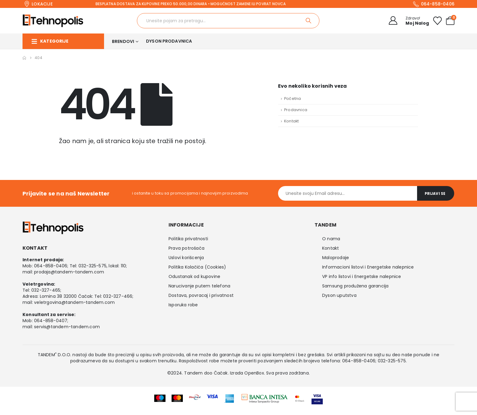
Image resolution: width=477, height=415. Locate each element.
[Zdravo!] (407, 21)
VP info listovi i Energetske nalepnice (361, 276)
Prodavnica (295, 109)
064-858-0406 (50, 266)
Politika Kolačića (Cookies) (197, 267)
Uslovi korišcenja (186, 258)
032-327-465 (45, 290)
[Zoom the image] (265, 398)
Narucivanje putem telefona (199, 286)
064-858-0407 (50, 321)
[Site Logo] (53, 20)
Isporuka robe (183, 305)
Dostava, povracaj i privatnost (201, 295)
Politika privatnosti (188, 239)
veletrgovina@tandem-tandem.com (74, 302)
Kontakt (291, 121)
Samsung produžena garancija (355, 286)
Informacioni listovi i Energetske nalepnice (368, 267)
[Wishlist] (437, 20)
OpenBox (254, 373)
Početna (292, 98)
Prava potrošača (186, 248)
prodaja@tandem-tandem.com (69, 272)
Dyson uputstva (339, 295)
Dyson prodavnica (169, 41)
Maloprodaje (335, 258)
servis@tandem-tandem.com (67, 327)
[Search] (309, 20)
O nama (331, 239)
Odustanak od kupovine (194, 276)
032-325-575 (92, 266)
